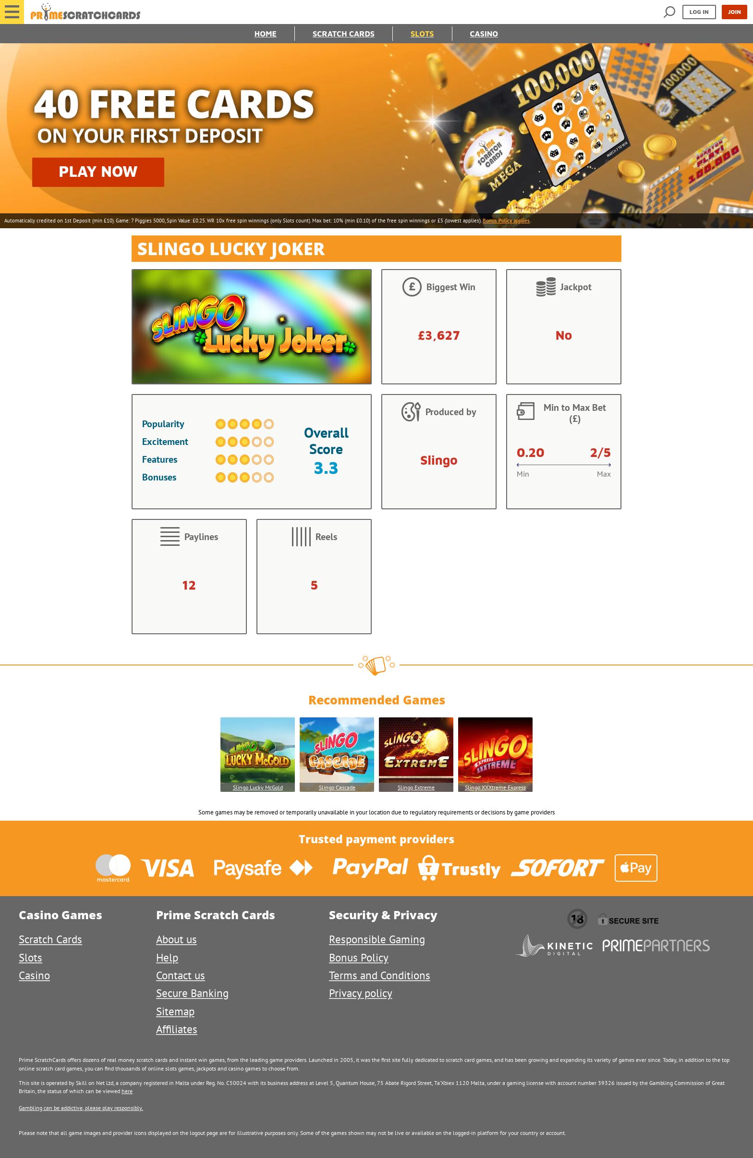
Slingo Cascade (337, 787)
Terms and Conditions (379, 975)
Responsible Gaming (377, 939)
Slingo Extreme (416, 787)
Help (167, 957)
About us (176, 939)
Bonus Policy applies (506, 220)
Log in (699, 11)
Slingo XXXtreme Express (495, 787)
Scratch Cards (344, 33)
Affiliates (176, 1029)
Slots (422, 33)
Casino (484, 33)
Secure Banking (192, 993)
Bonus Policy (359, 957)
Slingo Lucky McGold (258, 787)
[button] (12, 12)
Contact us (180, 975)
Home (266, 33)
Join (734, 11)
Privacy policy (360, 993)
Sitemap (175, 1011)
